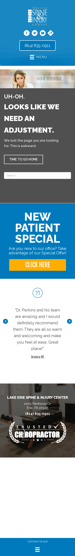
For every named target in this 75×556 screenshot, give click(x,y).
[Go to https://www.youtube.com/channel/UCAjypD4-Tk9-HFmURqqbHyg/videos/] (43, 33)
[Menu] (37, 549)
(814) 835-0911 (37, 414)
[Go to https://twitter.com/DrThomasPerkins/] (35, 33)
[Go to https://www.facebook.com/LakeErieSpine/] (27, 33)
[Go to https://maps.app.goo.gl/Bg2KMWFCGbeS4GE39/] (51, 33)
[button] (23, 159)
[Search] (37, 175)
